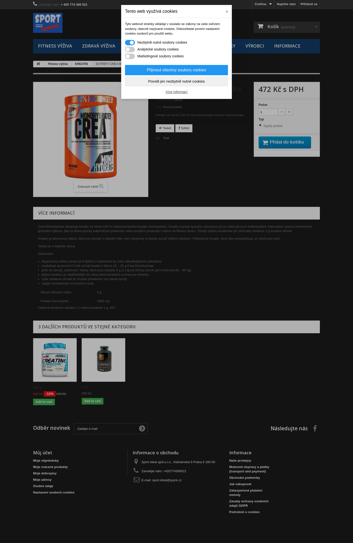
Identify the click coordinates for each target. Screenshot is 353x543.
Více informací (176, 92)
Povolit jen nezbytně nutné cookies (176, 81)
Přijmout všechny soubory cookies (176, 70)
